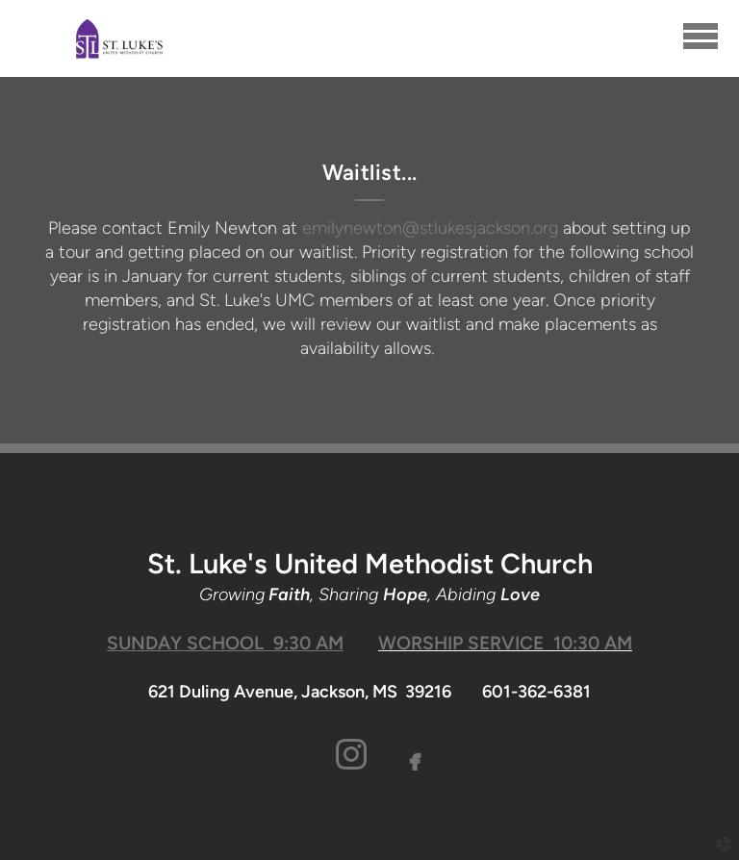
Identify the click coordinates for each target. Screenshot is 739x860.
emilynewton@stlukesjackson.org (430, 228)
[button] (352, 755)
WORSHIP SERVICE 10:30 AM (505, 643)
